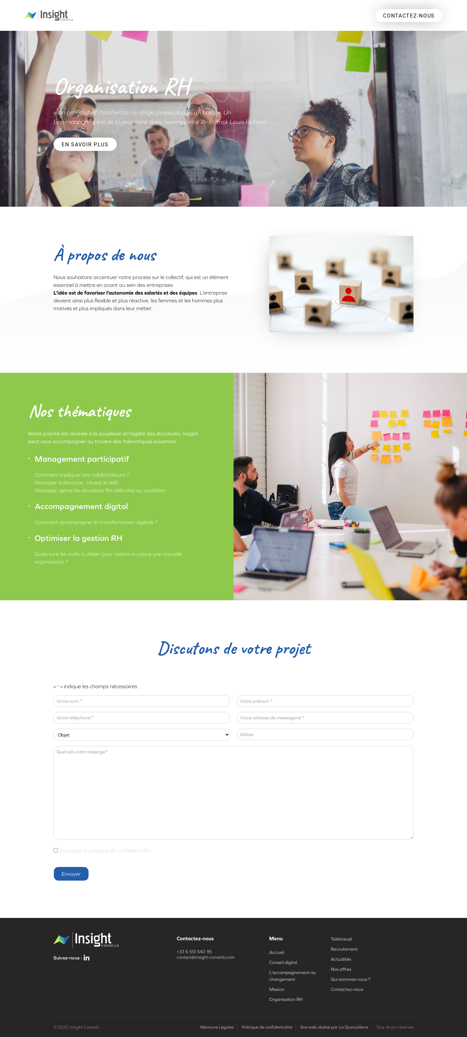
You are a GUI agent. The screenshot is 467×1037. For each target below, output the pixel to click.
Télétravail (341, 939)
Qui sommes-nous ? (350, 979)
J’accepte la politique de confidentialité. (105, 850)
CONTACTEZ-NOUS (409, 15)
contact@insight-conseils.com (205, 957)
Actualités (341, 959)
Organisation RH (286, 999)
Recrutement (344, 949)
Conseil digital (283, 962)
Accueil (276, 952)
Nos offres (341, 969)
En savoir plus (85, 144)
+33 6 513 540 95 (194, 952)
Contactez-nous (347, 989)
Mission (276, 989)
